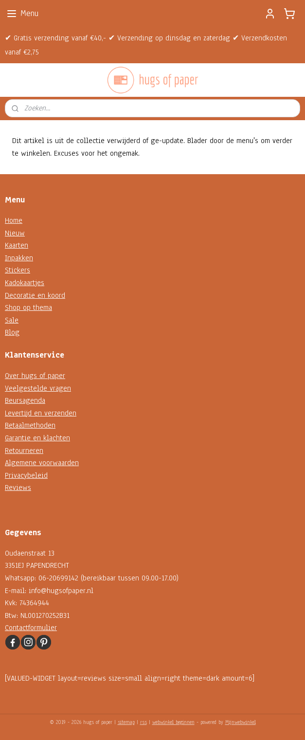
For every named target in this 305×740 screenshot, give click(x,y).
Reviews (18, 487)
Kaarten (16, 245)
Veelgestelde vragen (38, 388)
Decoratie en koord (35, 295)
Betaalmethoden (30, 425)
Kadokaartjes (24, 283)
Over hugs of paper (35, 375)
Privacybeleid (26, 475)
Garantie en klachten (37, 438)
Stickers (17, 270)
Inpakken (19, 258)
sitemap (126, 722)
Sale (11, 320)
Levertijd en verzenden (40, 413)
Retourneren (24, 450)
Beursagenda (25, 400)
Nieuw (15, 233)
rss (143, 722)
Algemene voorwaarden (42, 463)
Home (13, 220)
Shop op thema (28, 307)
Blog (12, 332)
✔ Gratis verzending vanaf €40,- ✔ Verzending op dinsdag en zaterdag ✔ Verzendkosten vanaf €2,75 (146, 45)
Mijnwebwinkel (240, 722)
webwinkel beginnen (173, 722)
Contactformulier (31, 627)
